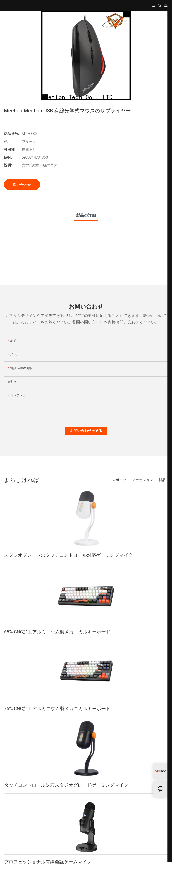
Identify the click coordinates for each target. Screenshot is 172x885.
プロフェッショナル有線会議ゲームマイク (47, 861)
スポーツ (119, 480)
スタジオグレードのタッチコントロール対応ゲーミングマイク (68, 555)
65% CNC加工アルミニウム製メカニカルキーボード (57, 631)
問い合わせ (22, 185)
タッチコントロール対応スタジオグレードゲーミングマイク (66, 785)
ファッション (142, 480)
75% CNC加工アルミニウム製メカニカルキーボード (57, 708)
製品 (162, 480)
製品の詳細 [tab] (86, 215)
